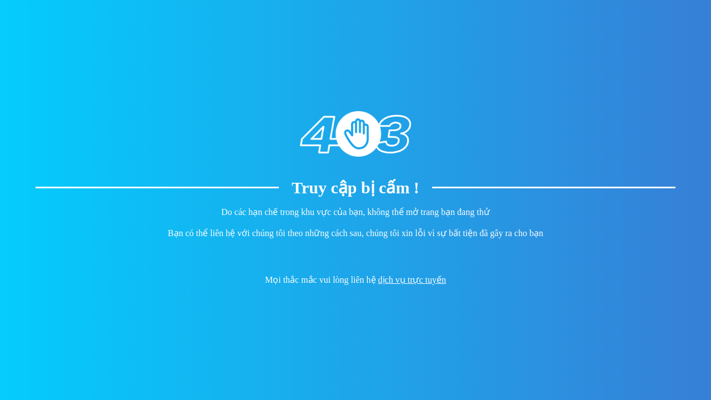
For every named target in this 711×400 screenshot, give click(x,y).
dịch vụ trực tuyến (412, 279)
